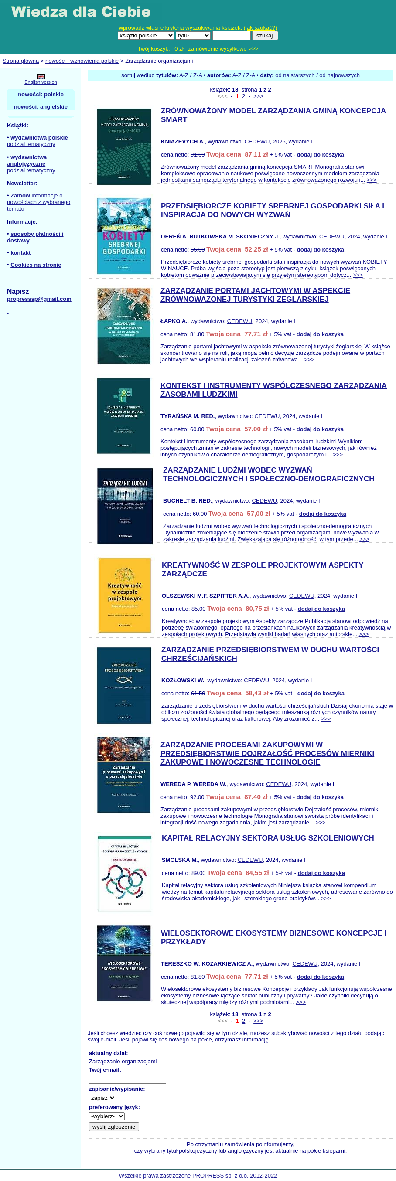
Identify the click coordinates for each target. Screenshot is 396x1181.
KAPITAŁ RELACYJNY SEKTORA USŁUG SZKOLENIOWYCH (268, 838)
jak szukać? (260, 27)
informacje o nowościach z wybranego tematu (38, 202)
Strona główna (21, 61)
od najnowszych (339, 75)
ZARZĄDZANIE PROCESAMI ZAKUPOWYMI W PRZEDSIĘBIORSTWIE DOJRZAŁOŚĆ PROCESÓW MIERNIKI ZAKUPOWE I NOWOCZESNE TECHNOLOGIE (267, 753)
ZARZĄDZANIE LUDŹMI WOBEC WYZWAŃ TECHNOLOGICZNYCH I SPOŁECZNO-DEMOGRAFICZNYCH (269, 474)
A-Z (183, 75)
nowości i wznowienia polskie (82, 61)
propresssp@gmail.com (39, 299)
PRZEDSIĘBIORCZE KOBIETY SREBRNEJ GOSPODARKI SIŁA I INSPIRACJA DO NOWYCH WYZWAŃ (272, 210)
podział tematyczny (31, 144)
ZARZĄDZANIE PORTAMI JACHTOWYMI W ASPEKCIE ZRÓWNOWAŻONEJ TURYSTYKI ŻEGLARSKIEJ (255, 294)
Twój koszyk (153, 48)
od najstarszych (294, 75)
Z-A (197, 75)
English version (40, 82)
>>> (258, 96)
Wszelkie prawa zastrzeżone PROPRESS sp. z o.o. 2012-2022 (198, 1175)
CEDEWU (257, 141)
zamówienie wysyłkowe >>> (223, 48)
